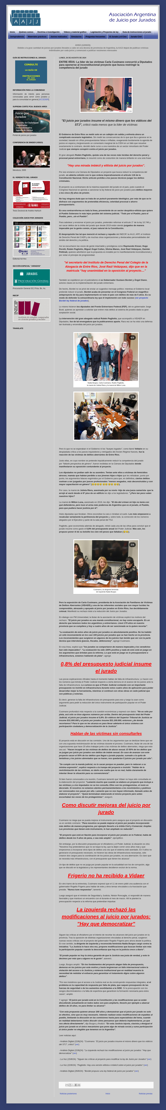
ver (77, 1044)
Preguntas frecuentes (95, 37)
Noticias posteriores (68, 1094)
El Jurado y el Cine (117, 37)
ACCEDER (44, 99)
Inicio (12, 32)
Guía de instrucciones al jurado (137, 32)
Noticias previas (145, 1094)
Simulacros (76, 37)
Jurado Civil (136, 37)
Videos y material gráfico (75, 32)
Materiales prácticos (37, 37)
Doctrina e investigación (49, 32)
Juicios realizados (58, 37)
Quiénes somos (26, 32)
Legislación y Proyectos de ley (104, 32)
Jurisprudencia (17, 37)
